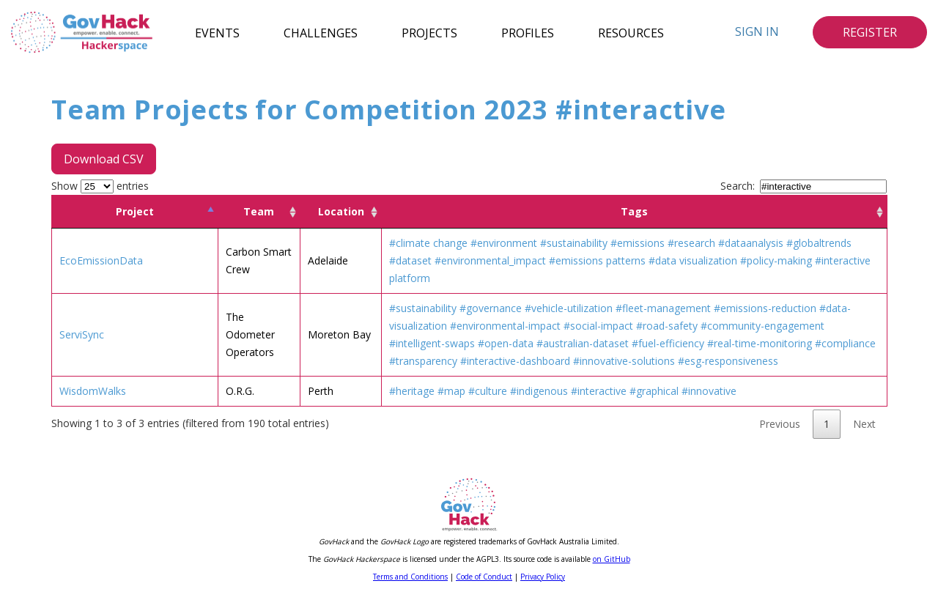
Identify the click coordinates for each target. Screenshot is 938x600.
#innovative (709, 391)
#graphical (654, 391)
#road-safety (667, 326)
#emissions (637, 243)
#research (691, 243)
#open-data (505, 343)
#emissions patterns (597, 260)
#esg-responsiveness (728, 361)
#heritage (412, 391)
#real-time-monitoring (759, 343)
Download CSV (104, 159)
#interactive (599, 391)
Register (870, 32)
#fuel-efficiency (668, 343)
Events (217, 32)
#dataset (410, 260)
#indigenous (539, 391)
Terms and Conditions (410, 576)
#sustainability (574, 243)
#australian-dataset (582, 343)
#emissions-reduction (765, 308)
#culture (487, 391)
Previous (779, 424)
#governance (490, 308)
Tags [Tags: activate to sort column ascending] (634, 211)
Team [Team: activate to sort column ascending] (258, 211)
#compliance (845, 343)
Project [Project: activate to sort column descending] (135, 211)
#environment (503, 243)
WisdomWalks (92, 391)
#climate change (428, 243)
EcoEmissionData (101, 260)
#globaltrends (819, 243)
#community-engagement (762, 326)
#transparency (423, 361)
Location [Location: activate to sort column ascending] (341, 211)
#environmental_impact (490, 260)
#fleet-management (663, 308)
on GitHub (611, 559)
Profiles (527, 32)
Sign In (757, 31)
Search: (803, 186)
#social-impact (598, 326)
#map (451, 391)
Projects (429, 32)
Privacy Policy (542, 576)
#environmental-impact (505, 326)
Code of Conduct (484, 576)
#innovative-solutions (624, 361)
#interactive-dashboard (515, 361)
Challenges (321, 32)
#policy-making (776, 260)
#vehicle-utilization (569, 308)
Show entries (100, 186)
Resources (631, 32)
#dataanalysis (750, 243)
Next (864, 424)
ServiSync (81, 334)
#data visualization (693, 260)
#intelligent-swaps (432, 343)
